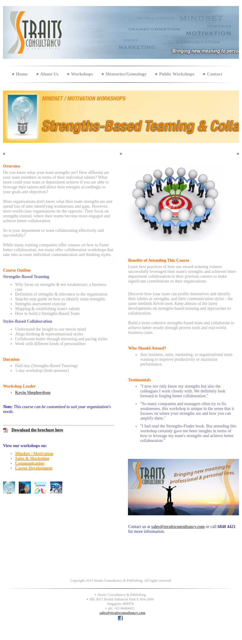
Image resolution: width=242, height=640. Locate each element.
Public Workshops (177, 74)
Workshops (82, 74)
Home (22, 74)
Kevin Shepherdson (33, 392)
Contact (214, 74)
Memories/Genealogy (126, 74)
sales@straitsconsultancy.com (178, 526)
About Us (49, 74)
